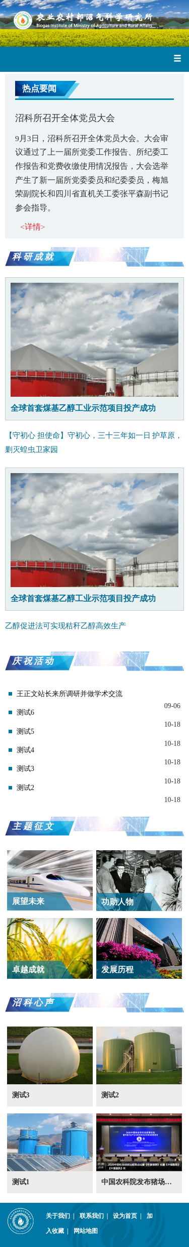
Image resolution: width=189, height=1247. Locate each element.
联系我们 (95, 1215)
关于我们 (62, 1215)
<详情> (32, 226)
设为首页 (129, 1215)
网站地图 (86, 1230)
